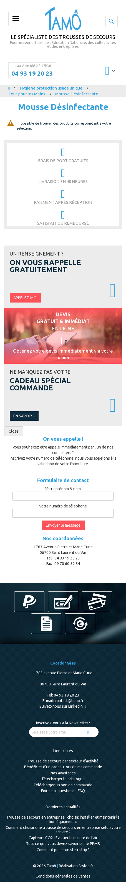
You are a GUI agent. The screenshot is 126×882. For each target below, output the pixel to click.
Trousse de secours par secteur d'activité (63, 761)
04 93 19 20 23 (32, 73)
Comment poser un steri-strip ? (63, 850)
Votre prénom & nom (63, 489)
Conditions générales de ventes (63, 876)
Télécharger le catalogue (63, 779)
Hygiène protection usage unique (51, 88)
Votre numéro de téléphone (63, 506)
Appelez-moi (25, 298)
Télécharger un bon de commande (63, 785)
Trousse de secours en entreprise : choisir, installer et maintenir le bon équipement (63, 819)
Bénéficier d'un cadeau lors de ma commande (63, 767)
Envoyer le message (63, 525)
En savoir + (24, 416)
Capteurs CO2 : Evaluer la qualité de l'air (63, 838)
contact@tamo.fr (69, 700)
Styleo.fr (86, 866)
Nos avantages (63, 773)
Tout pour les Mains (27, 93)
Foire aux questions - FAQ (63, 791)
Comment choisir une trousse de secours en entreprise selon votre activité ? (63, 829)
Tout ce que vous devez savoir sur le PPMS (63, 843)
